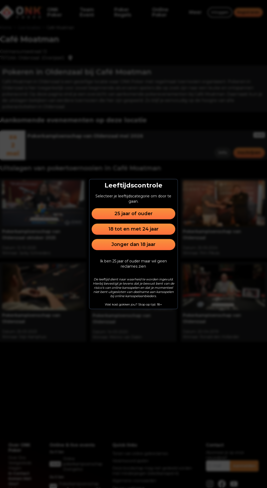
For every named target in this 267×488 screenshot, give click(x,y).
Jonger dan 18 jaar (133, 244)
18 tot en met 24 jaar (133, 229)
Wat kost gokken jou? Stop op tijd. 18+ (133, 304)
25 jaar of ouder (133, 213)
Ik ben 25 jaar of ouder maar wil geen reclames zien (133, 264)
